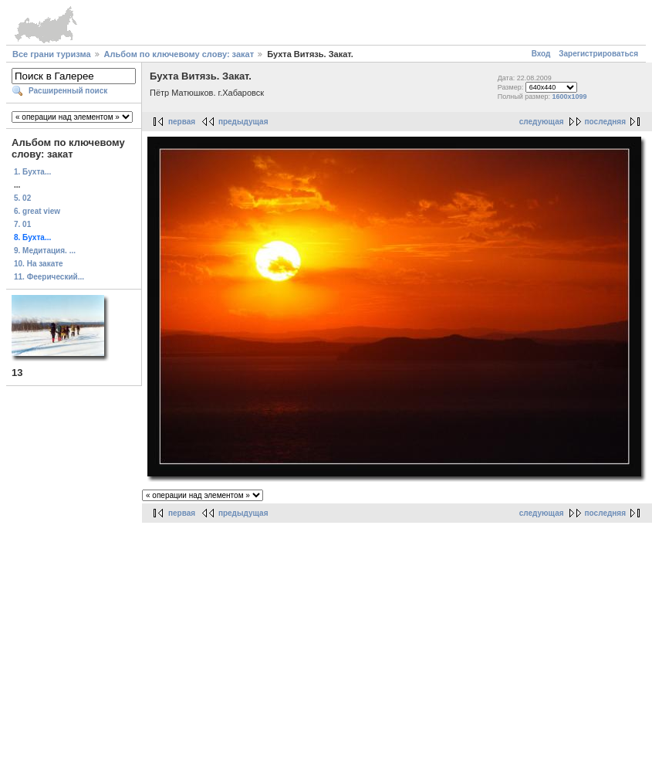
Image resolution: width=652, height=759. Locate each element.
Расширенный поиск (68, 90)
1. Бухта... (32, 172)
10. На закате (38, 263)
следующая (541, 121)
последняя (605, 121)
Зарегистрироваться (598, 53)
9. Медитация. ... (45, 250)
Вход (541, 53)
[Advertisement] (326, 634)
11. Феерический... (49, 277)
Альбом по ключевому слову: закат (179, 54)
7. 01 (22, 224)
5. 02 (22, 198)
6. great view (37, 211)
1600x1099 (569, 96)
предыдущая (243, 121)
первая (181, 121)
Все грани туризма (51, 54)
